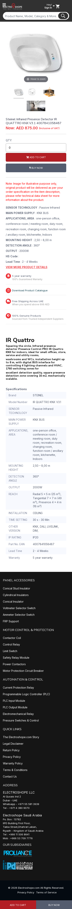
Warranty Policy (13, 763)
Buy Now (54, 905)
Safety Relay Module (16, 657)
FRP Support (11, 621)
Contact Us (10, 776)
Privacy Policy (12, 756)
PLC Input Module (14, 700)
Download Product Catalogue (30, 290)
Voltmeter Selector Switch (19, 608)
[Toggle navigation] (4, 5)
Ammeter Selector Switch (19, 614)
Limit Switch (10, 651)
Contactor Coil (12, 638)
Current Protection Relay (18, 687)
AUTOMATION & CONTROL (23, 679)
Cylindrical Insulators (16, 595)
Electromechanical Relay (18, 713)
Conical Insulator (13, 601)
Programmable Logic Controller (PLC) (26, 694)
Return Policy (11, 750)
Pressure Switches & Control (21, 720)
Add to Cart (18, 905)
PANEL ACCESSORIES (19, 580)
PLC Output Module (15, 707)
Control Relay (11, 644)
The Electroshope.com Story (21, 737)
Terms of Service (46, 892)
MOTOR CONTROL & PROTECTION (28, 630)
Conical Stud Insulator (16, 588)
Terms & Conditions (15, 770)
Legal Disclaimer (13, 743)
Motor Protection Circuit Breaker (23, 670)
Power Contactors (14, 664)
